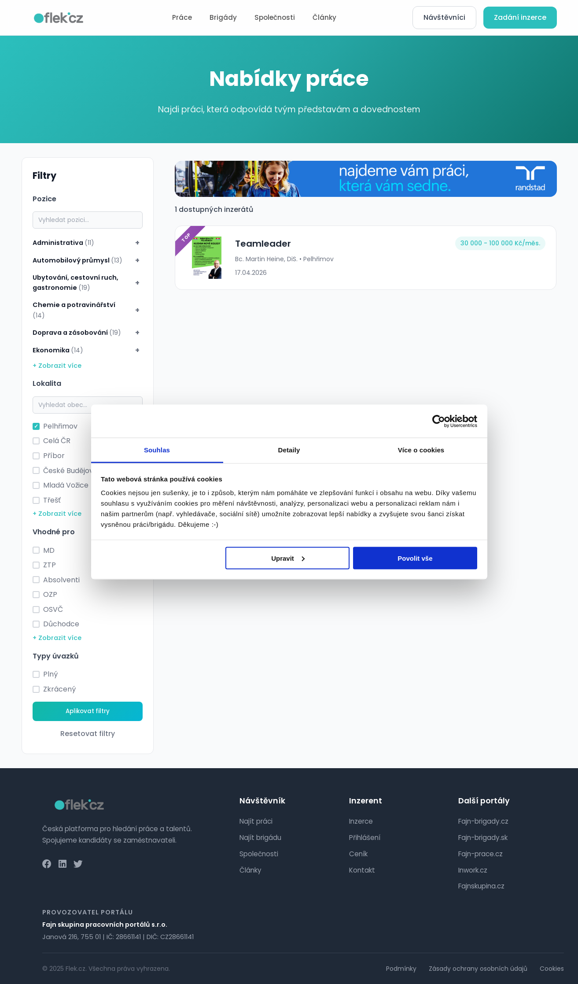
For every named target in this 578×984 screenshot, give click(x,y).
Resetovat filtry (87, 734)
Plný (50, 674)
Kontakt (362, 870)
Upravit (288, 558)
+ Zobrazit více (57, 365)
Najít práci (255, 821)
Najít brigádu (260, 837)
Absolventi (61, 580)
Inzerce (361, 821)
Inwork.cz (472, 870)
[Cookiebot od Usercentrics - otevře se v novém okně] (438, 421)
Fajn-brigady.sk (483, 837)
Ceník (358, 853)
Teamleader (263, 243)
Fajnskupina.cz (481, 886)
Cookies (552, 968)
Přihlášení (364, 837)
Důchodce (61, 624)
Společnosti (274, 17)
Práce (182, 17)
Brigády (223, 17)
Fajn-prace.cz (480, 853)
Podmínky (401, 968)
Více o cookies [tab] (421, 450)
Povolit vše (415, 558)
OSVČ (53, 609)
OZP (50, 594)
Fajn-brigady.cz (483, 821)
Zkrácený (59, 689)
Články (324, 17)
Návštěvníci (444, 17)
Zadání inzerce (520, 17)
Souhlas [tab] (157, 450)
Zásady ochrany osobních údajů (478, 968)
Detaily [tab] (289, 450)
